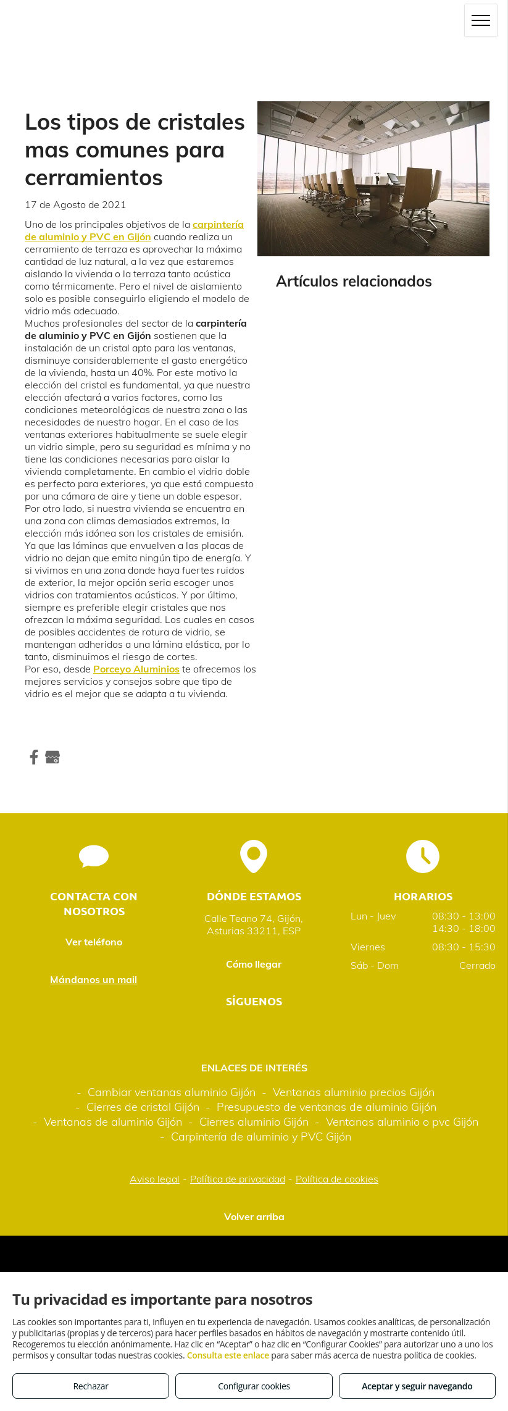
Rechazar (91, 1386)
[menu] (481, 20)
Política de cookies (337, 1179)
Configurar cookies (254, 1386)
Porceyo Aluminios (136, 669)
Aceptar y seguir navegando (417, 1386)
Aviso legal (155, 1179)
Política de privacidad (237, 1179)
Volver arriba (254, 1216)
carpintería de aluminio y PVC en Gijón (134, 230)
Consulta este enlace (228, 1355)
